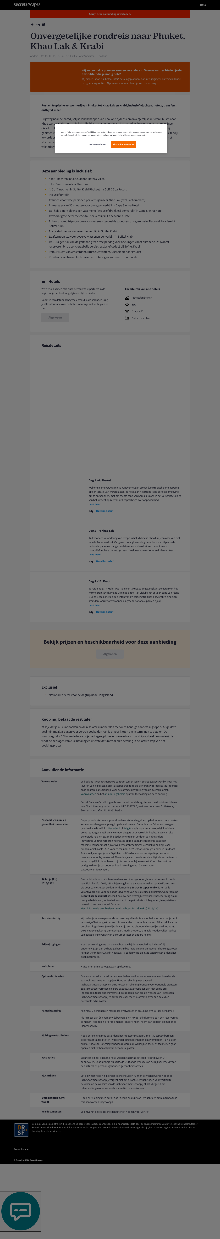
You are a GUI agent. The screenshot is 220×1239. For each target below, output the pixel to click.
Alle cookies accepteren (123, 144)
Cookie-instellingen (97, 144)
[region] (111, 138)
